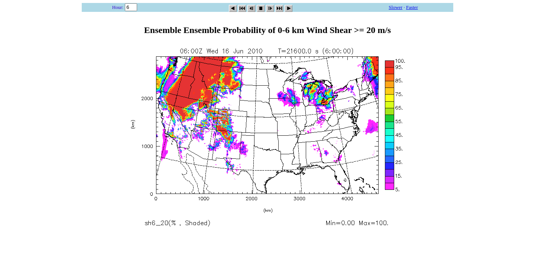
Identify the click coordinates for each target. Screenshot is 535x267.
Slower (395, 7)
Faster (412, 7)
